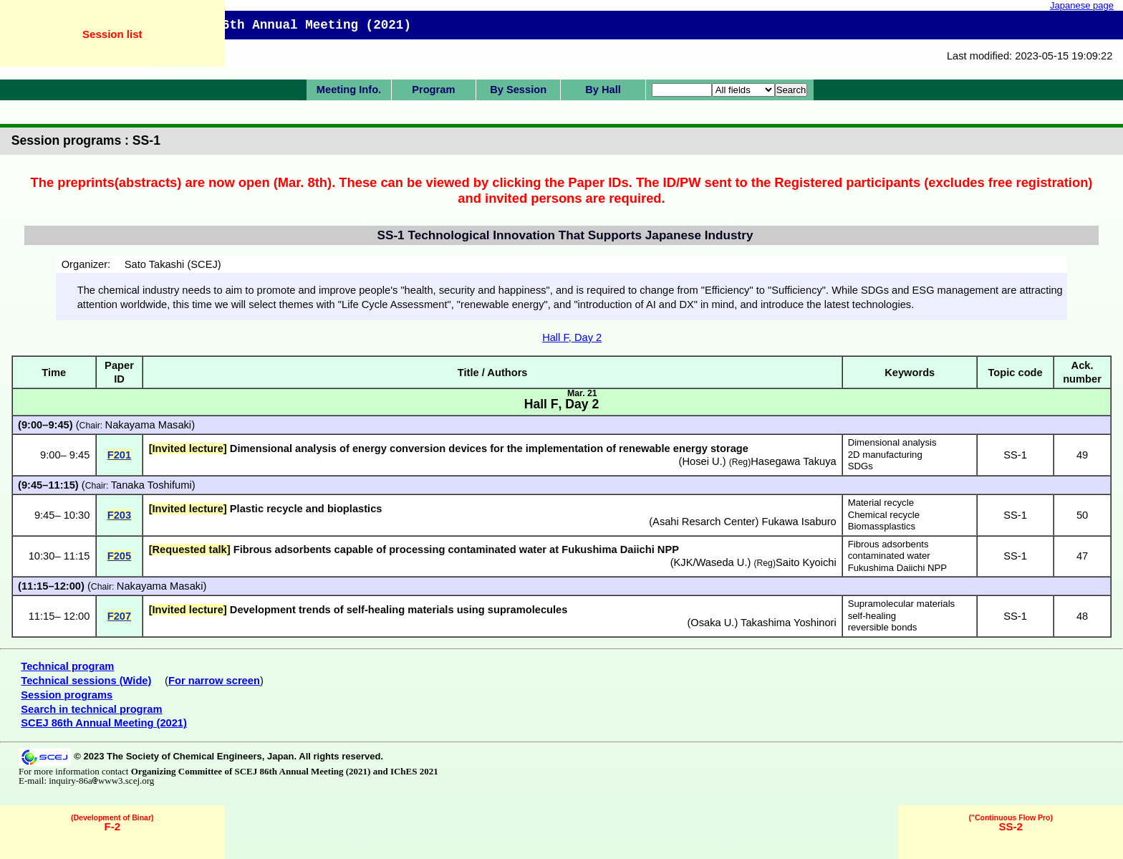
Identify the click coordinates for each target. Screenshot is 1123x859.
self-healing (872, 615)
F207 (119, 616)
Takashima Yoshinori (789, 622)
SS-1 (1015, 455)
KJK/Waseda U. (711, 562)
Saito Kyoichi (806, 562)
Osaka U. (712, 622)
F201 (119, 455)
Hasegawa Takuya (794, 461)
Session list (112, 34)
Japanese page (1082, 5)
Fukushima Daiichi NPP (898, 567)
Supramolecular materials (901, 603)
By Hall (603, 89)
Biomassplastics (882, 526)
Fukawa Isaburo (798, 521)
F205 (119, 556)
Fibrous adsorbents (888, 544)
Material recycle (881, 502)
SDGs (860, 466)
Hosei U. (703, 461)
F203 (119, 515)
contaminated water (889, 555)
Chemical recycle (884, 514)
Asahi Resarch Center (703, 521)
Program (433, 89)
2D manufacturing (885, 454)
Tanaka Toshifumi (151, 485)
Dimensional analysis (892, 442)
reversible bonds (882, 627)
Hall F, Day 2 (572, 337)
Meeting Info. (349, 89)
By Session (518, 89)
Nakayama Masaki (148, 425)
